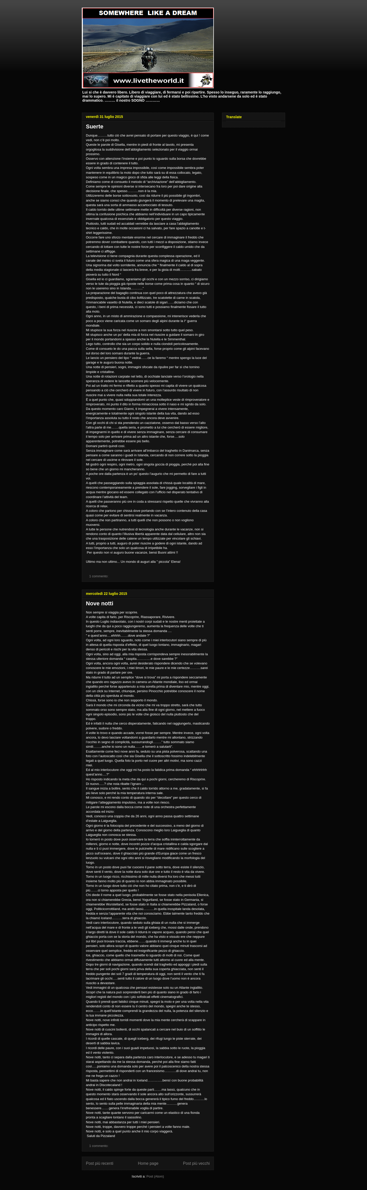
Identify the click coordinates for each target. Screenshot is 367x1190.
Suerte (94, 126)
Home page (148, 1163)
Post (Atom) (155, 1176)
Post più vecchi (196, 1163)
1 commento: (99, 576)
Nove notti (99, 603)
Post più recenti (99, 1163)
